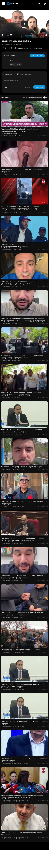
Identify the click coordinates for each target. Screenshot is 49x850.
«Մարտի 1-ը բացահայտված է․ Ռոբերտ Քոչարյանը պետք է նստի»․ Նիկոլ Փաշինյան (22, 356)
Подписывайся (37, 55)
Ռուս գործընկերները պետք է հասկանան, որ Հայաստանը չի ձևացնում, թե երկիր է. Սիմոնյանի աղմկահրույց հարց (21, 131)
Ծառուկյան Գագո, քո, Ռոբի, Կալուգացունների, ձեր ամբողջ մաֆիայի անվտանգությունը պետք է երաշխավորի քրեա (22, 208)
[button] (44, 3)
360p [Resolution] (42, 35)
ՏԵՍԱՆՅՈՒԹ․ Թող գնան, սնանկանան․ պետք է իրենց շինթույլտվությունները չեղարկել (22, 685)
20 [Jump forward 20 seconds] (34, 34)
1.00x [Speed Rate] (31, 35)
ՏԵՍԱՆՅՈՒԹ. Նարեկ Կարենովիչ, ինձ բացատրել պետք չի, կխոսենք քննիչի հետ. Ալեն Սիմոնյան (23, 282)
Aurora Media (10, 55)
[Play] (3, 35)
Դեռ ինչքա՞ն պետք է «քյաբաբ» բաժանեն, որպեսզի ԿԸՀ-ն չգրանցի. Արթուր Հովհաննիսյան (22, 539)
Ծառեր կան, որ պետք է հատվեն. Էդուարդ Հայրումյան (23, 467)
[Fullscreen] (46, 35)
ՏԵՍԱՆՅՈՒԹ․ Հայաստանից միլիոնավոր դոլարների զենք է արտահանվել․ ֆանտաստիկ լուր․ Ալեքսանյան (23, 319)
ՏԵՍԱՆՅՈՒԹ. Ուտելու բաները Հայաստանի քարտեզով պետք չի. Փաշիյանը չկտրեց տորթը (23, 393)
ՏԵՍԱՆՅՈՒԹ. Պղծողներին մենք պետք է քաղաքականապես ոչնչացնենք (17, 245)
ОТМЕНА (27, 87)
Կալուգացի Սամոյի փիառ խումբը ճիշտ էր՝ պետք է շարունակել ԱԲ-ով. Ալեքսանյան (22, 576)
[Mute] (38, 35)
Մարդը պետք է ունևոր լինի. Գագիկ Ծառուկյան (20, 649)
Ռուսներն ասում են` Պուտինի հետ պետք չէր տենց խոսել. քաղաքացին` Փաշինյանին (22, 613)
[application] (24, 24)
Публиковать (39, 87)
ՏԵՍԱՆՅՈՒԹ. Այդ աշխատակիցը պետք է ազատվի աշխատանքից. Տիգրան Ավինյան (21, 430)
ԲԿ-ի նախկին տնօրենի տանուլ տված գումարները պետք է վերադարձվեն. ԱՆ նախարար (22, 796)
